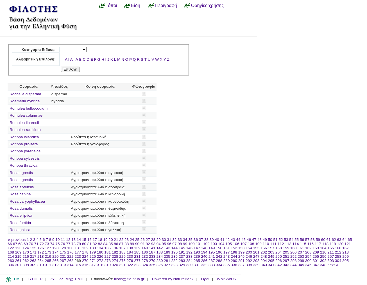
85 (110, 244)
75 (57, 244)
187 (152, 252)
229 (122, 256)
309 (33, 265)
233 (152, 256)
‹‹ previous (17, 240)
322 (130, 265)
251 (286, 256)
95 (164, 244)
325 (152, 265)
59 (318, 240)
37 (201, 240)
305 (345, 261)
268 (70, 261)
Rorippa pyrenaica (25, 151)
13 (73, 240)
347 (315, 265)
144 (174, 248)
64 (344, 240)
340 (263, 265)
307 (18, 265)
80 (84, 244)
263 (33, 261)
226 (100, 256)
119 (333, 244)
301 (315, 261)
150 (219, 248)
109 (258, 244)
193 (197, 252)
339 (256, 265)
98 (180, 244)
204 (278, 252)
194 (204, 252)
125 (33, 248)
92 (148, 244)
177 (77, 252)
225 (92, 256)
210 (323, 252)
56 (302, 240)
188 (160, 252)
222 (70, 256)
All (67, 59)
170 (25, 252)
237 (182, 256)
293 (256, 261)
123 (18, 248)
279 (152, 261)
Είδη (135, 5)
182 (115, 252)
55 (296, 240)
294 (263, 261)
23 (126, 240)
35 (190, 240)
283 (182, 261)
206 (293, 252)
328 (174, 265)
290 (234, 261)
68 (20, 244)
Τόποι (111, 5)
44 (238, 240)
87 (121, 244)
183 (122, 252)
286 (204, 261)
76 (63, 244)
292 (249, 261)
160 (293, 248)
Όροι (205, 279)
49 (265, 240)
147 (197, 248)
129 (63, 248)
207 (301, 252)
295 (271, 261)
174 (55, 252)
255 (315, 256)
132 (85, 248)
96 (169, 244)
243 (226, 256)
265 (48, 261)
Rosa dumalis (21, 208)
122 (11, 248)
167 (345, 248)
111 (273, 244)
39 (212, 240)
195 (212, 252)
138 (130, 248)
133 (92, 248)
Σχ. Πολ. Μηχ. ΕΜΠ (66, 279)
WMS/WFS (226, 279)
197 (226, 252)
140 (145, 248)
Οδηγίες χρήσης (207, 5)
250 (278, 256)
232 (145, 256)
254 (308, 256)
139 (137, 248)
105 (228, 244)
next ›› (332, 265)
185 (137, 252)
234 (160, 256)
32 (174, 240)
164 (323, 248)
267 (63, 261)
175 (63, 252)
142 (160, 248)
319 (107, 265)
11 (63, 240)
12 (68, 240)
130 (70, 248)
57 (307, 240)
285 (197, 261)
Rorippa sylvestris (25, 158)
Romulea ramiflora (25, 130)
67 (15, 244)
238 (189, 256)
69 (26, 244)
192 (189, 252)
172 (40, 252)
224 (85, 256)
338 (249, 265)
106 (236, 244)
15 (84, 240)
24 (132, 240)
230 (130, 256)
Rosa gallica (20, 230)
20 (110, 240)
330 (189, 265)
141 (152, 248)
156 (263, 248)
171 (33, 252)
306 (11, 265)
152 (234, 248)
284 (189, 261)
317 (92, 265)
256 (323, 256)
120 (340, 244)
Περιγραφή (166, 5)
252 (293, 256)
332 (204, 265)
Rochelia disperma (25, 94)
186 (145, 252)
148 (204, 248)
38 (206, 240)
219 (48, 256)
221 (63, 256)
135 (107, 248)
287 (212, 261)
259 (345, 256)
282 (174, 261)
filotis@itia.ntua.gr (129, 279)
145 (182, 248)
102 (206, 244)
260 (11, 261)
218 (40, 256)
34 (185, 240)
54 (291, 240)
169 (18, 252)
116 (310, 244)
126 (40, 248)
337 (241, 265)
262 (25, 261)
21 (116, 240)
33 (180, 240)
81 (89, 244)
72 (42, 244)
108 (251, 244)
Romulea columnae (26, 115)
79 (79, 244)
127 (48, 248)
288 (219, 261)
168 (11, 252)
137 (122, 248)
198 (234, 252)
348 (323, 265)
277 (137, 261)
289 (226, 261)
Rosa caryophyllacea (27, 201)
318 (100, 265)
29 (159, 240)
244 (234, 256)
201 (256, 252)
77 (68, 244)
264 (40, 261)
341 (271, 265)
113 (288, 244)
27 (148, 240)
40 (217, 240)
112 (281, 244)
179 (92, 252)
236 (174, 256)
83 (100, 244)
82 (95, 244)
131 (77, 248)
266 (55, 261)
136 (115, 248)
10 (57, 240)
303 (330, 261)
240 (204, 256)
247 (256, 256)
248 (263, 256)
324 (145, 265)
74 (52, 244)
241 (212, 256)
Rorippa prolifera (24, 144)
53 (286, 240)
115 (303, 244)
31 (169, 240)
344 (293, 265)
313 (63, 265)
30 (164, 240)
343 (286, 265)
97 (174, 244)
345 (301, 265)
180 (100, 252)
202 (263, 252)
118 (325, 244)
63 (339, 240)
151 (226, 248)
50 (270, 240)
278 (145, 261)
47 (254, 240)
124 (25, 248)
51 (275, 240)
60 (323, 240)
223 (77, 256)
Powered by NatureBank (172, 279)
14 (79, 240)
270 (85, 261)
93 (153, 244)
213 (345, 252)
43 (233, 240)
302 (323, 261)
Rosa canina (20, 194)
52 (280, 240)
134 (100, 248)
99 (185, 244)
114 (296, 244)
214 (11, 256)
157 (271, 248)
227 (107, 256)
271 (92, 261)
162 (308, 248)
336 (234, 265)
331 (197, 265)
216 (25, 256)
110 (266, 244)
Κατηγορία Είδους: (38, 50)
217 (33, 256)
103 (213, 244)
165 (330, 248)
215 (18, 256)
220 (55, 256)
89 (132, 244)
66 (10, 244)
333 (212, 265)
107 (243, 244)
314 (70, 265)
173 (48, 252)
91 (143, 244)
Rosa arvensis (22, 187)
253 (301, 256)
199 (241, 252)
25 (137, 240)
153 (241, 248)
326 (160, 265)
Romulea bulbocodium (28, 108)
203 (271, 252)
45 (243, 240)
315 (77, 265)
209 (315, 252)
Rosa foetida (20, 223)
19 (105, 240)
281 (167, 261)
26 (143, 240)
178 (85, 252)
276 (130, 261)
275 (122, 261)
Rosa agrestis (21, 173)
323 (137, 265)
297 (286, 261)
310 (40, 265)
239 (197, 256)
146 (189, 248)
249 (271, 256)
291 (241, 261)
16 (89, 240)
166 (338, 248)
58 (313, 240)
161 (301, 248)
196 (219, 252)
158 (278, 248)
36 (196, 240)
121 (348, 244)
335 (226, 265)
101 (199, 244)
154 (249, 248)
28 (153, 240)
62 (334, 240)
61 (329, 240)
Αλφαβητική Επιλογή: (36, 59)
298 (293, 261)
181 (107, 252)
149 (212, 248)
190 (174, 252)
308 (25, 265)
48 (259, 240)
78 (73, 244)
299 (301, 261)
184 (130, 252)
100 (191, 244)
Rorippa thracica (23, 165)
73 (47, 244)
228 (115, 256)
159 (286, 248)
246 (249, 256)
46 (249, 240)
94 (159, 244)
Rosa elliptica (21, 215)
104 (221, 244)
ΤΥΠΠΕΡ (34, 279)
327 (167, 265)
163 (315, 248)
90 (137, 244)
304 (338, 261)
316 (85, 265)
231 (137, 256)
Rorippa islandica (24, 137)
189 (167, 252)
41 (222, 240)
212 (338, 252)
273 (107, 261)
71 (36, 244)
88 (126, 244)
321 (122, 265)
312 (55, 265)
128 (55, 248)
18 (100, 240)
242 (219, 256)
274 (115, 261)
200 (249, 252)
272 (100, 261)
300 (308, 261)
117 (318, 244)
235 (167, 256)
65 (350, 240)
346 (308, 265)
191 (182, 252)
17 (95, 240)
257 (330, 256)
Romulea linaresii (24, 123)
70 (31, 244)
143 (167, 248)
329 (182, 265)
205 (286, 252)
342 (278, 265)
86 (116, 244)
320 (115, 265)
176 (70, 252)
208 (308, 252)
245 (241, 256)
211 (330, 252)
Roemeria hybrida (25, 101)
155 (256, 248)
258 (338, 256)
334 (219, 265)
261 (18, 261)
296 (278, 261)
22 (121, 240)
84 (105, 244)
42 (227, 240)
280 (160, 261)
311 (48, 265)
